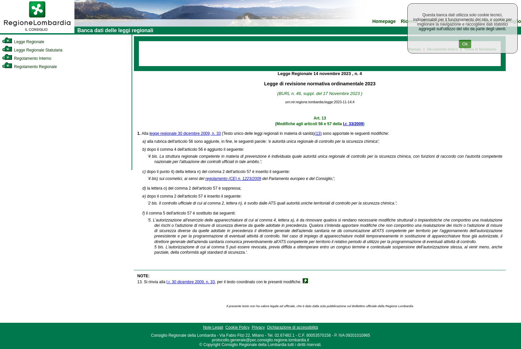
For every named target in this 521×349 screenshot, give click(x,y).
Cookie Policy (237, 327)
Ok (465, 44)
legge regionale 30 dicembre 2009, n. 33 (185, 133)
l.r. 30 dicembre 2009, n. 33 (190, 282)
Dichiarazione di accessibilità (292, 327)
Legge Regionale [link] (23, 42)
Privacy (258, 327)
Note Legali (213, 327)
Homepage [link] (384, 21)
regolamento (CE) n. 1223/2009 (233, 178)
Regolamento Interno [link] (26, 58)
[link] (37, 32)
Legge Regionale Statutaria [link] (32, 50)
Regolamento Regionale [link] (29, 66)
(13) (318, 133)
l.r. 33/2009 (353, 124)
